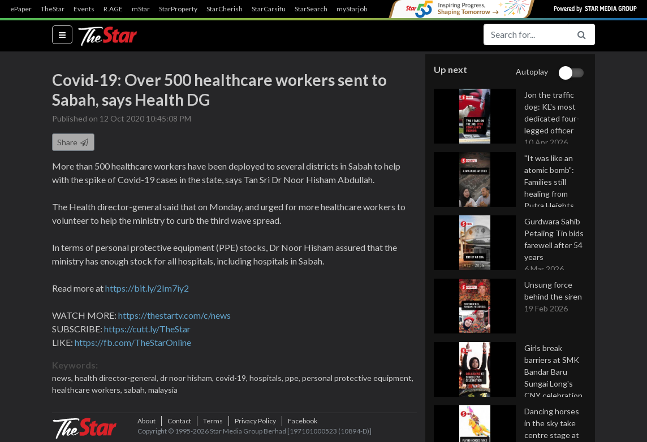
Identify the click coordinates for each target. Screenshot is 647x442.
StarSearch (311, 9)
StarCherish (224, 9)
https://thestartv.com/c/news (174, 316)
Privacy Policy (255, 425)
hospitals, (267, 379)
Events (84, 9)
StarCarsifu (269, 9)
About (146, 425)
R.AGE (113, 9)
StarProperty (178, 9)
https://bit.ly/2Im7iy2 (147, 289)
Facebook (302, 425)
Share (73, 143)
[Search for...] (526, 34)
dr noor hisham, (187, 379)
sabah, (136, 391)
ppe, (293, 379)
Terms (213, 425)
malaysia (163, 391)
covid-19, (232, 379)
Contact (179, 425)
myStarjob (352, 9)
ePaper (21, 9)
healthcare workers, (88, 391)
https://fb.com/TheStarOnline (133, 343)
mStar (141, 9)
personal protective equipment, (357, 379)
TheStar (52, 9)
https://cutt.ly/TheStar (147, 329)
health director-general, (117, 379)
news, (63, 379)
